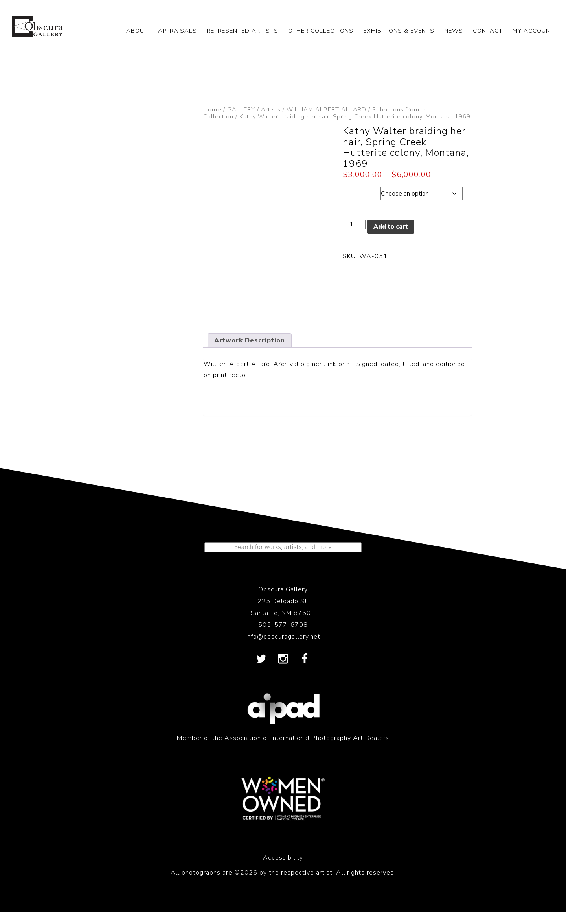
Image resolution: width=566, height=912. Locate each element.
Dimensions (361, 191)
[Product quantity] (354, 224)
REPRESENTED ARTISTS (242, 31)
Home (212, 109)
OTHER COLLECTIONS (320, 31)
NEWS (453, 31)
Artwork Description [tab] (249, 340)
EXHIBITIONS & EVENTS (398, 31)
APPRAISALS (177, 31)
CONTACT (488, 31)
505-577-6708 (283, 624)
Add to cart (390, 226)
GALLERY (241, 109)
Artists (271, 109)
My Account (533, 31)
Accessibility (283, 857)
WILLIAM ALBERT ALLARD (326, 109)
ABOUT (137, 31)
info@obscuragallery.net (283, 636)
